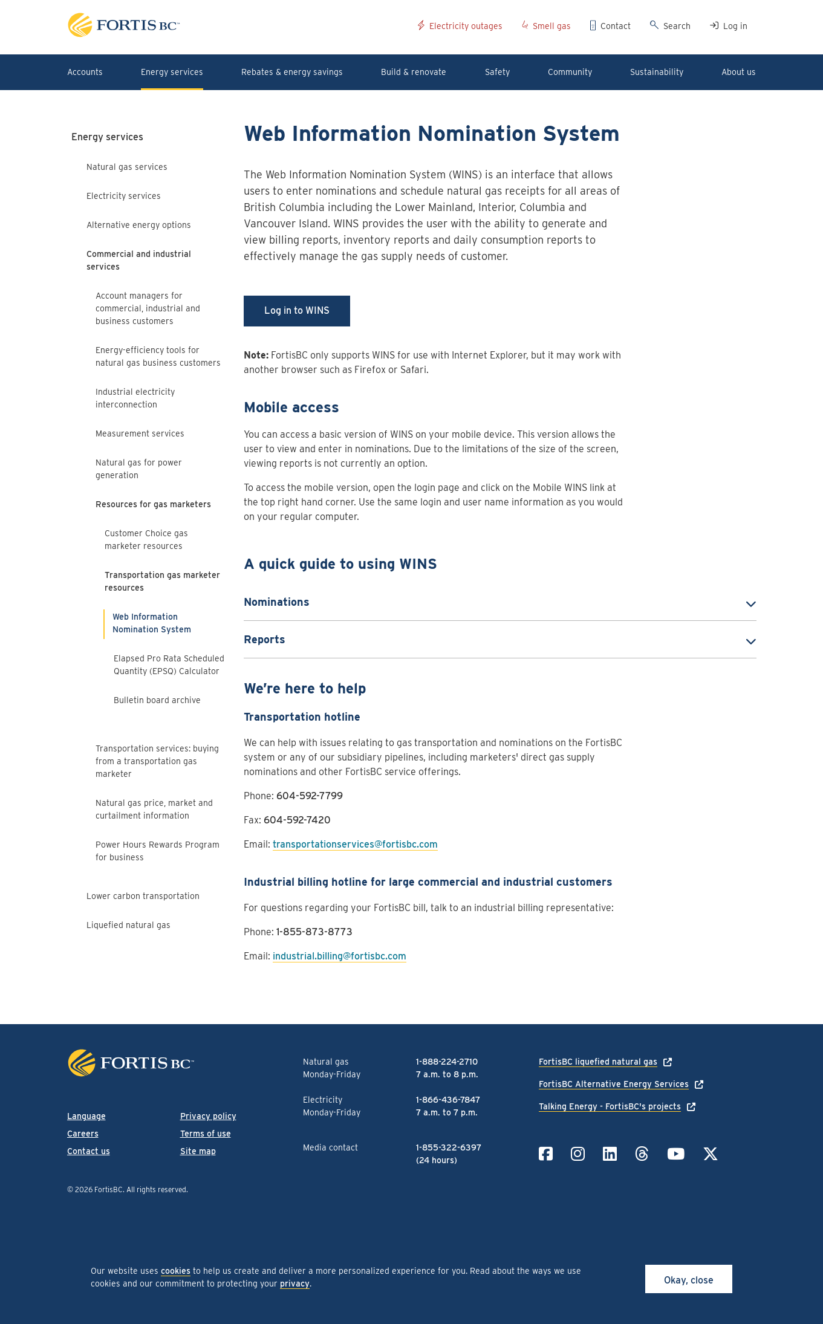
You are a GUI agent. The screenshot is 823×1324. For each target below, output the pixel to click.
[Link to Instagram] (578, 1154)
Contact (615, 26)
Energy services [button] (172, 72)
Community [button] (570, 72)
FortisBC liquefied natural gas (598, 1061)
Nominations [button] (277, 601)
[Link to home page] (238, 27)
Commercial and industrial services (138, 260)
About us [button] (738, 72)
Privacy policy (208, 1116)
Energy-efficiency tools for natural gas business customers (158, 356)
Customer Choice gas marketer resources (146, 539)
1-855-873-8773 (314, 932)
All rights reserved (156, 1189)
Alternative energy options (138, 225)
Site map (198, 1151)
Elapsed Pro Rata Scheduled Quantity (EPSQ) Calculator (169, 665)
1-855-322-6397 (448, 1147)
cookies (175, 1271)
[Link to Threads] (642, 1154)
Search (677, 26)
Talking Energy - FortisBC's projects (610, 1106)
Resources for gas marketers (153, 504)
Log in (735, 26)
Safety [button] (497, 72)
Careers (83, 1133)
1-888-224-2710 (447, 1061)
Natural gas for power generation (139, 469)
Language (86, 1116)
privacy (295, 1283)
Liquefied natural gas (128, 925)
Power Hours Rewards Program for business (158, 851)
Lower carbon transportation (143, 896)
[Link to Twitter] (710, 1154)
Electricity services (123, 196)
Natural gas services (127, 167)
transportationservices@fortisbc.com (355, 844)
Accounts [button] (85, 72)
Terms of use (205, 1133)
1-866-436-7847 (448, 1100)
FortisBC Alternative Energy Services (614, 1084)
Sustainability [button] (656, 72)
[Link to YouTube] (676, 1154)
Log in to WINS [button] (297, 310)
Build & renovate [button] (413, 72)
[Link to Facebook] (546, 1154)
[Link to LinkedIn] (610, 1154)
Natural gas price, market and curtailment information (154, 809)
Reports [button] (264, 639)
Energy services (107, 137)
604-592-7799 (309, 796)
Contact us (88, 1151)
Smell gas (552, 26)
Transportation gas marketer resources (162, 581)
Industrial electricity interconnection (135, 398)
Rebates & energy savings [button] (292, 72)
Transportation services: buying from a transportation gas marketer (157, 761)
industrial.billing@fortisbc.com (339, 956)
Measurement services (140, 433)
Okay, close (689, 1280)
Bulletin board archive (157, 700)
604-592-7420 (297, 820)
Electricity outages (466, 26)
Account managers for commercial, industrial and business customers (148, 308)
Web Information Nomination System (151, 623)
